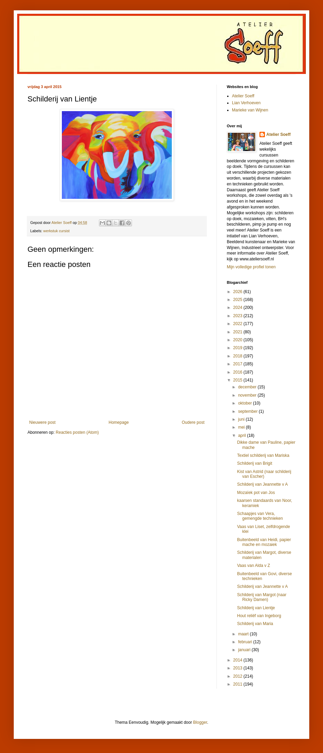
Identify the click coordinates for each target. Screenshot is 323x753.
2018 (238, 356)
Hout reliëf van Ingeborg (259, 615)
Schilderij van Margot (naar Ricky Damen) (261, 597)
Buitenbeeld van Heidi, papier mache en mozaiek (264, 542)
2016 (238, 372)
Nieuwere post (42, 422)
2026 (238, 291)
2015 (238, 380)
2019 (238, 347)
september (248, 411)
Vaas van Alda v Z (253, 565)
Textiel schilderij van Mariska (263, 455)
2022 (238, 323)
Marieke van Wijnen (250, 110)
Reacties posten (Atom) (77, 432)
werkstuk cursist (56, 231)
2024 (238, 307)
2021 (238, 332)
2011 (238, 684)
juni (242, 419)
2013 (238, 668)
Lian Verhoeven (246, 102)
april (242, 435)
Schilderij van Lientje (256, 607)
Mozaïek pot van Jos (256, 492)
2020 (238, 339)
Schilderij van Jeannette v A (262, 484)
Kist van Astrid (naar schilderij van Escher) (264, 474)
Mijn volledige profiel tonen (251, 267)
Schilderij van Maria (255, 623)
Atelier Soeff (243, 96)
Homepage (119, 422)
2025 (238, 299)
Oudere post (193, 422)
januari (245, 649)
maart (244, 634)
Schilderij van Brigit (254, 463)
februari (245, 641)
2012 (238, 676)
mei (242, 427)
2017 (238, 364)
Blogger (200, 722)
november (248, 395)
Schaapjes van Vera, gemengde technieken (260, 516)
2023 (238, 315)
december (248, 387)
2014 (238, 660)
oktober (245, 403)
